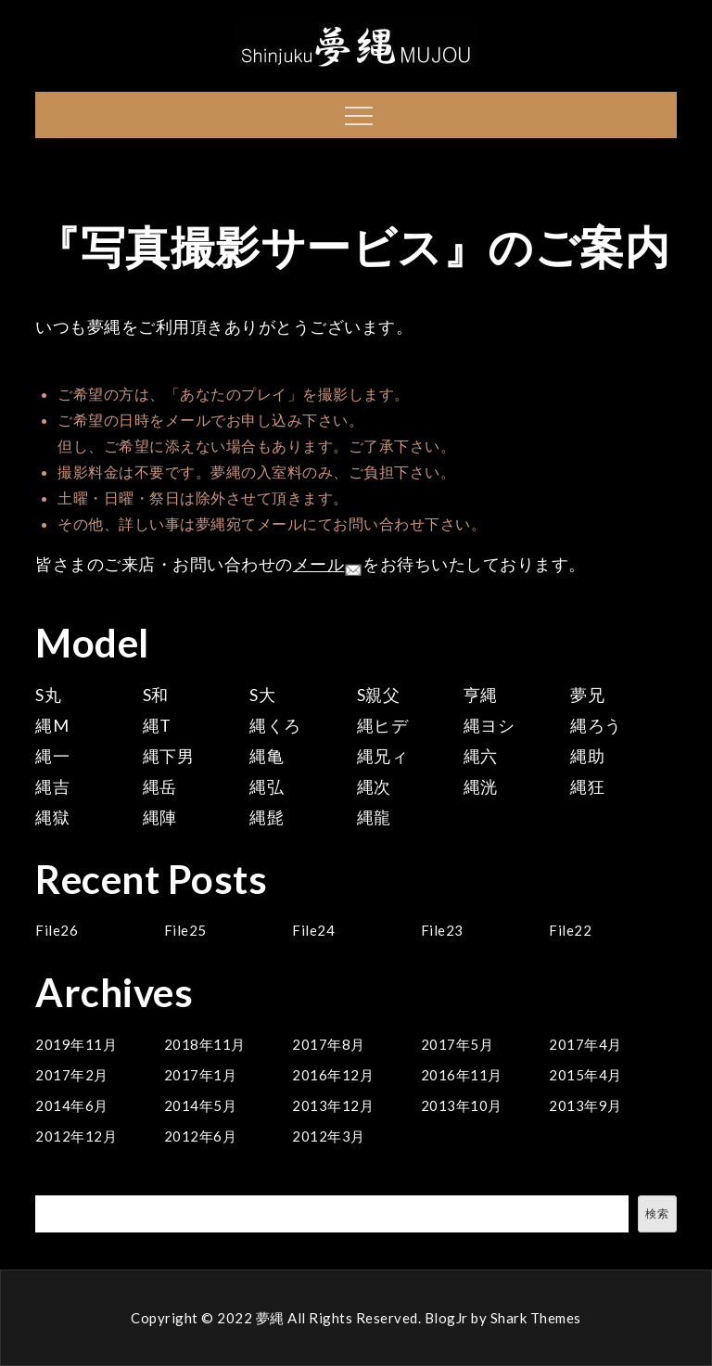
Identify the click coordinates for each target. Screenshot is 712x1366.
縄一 (52, 756)
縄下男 (169, 756)
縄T (157, 725)
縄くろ (275, 725)
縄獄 (52, 817)
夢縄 (270, 1317)
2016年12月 (333, 1074)
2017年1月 (200, 1074)
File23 (442, 930)
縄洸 (481, 786)
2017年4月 (585, 1044)
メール (328, 564)
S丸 (48, 694)
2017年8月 (328, 1044)
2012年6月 (200, 1136)
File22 (570, 930)
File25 (185, 930)
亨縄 (481, 694)
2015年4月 (585, 1074)
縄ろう (596, 725)
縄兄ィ (383, 756)
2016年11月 (461, 1074)
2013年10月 (461, 1105)
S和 (156, 694)
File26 (56, 930)
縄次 (374, 786)
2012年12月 (76, 1136)
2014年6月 (71, 1105)
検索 (52, 1184)
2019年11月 (76, 1044)
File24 (313, 930)
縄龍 (374, 817)
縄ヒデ (383, 725)
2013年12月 (333, 1105)
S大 (262, 694)
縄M (52, 725)
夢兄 (587, 694)
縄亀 (266, 756)
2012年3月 (328, 1136)
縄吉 (52, 786)
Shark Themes (535, 1317)
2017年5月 (457, 1044)
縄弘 (266, 786)
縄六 (481, 756)
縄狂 (587, 786)
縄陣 (160, 817)
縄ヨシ (489, 725)
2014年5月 (200, 1105)
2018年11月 (205, 1044)
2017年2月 (71, 1074)
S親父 (378, 694)
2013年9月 (585, 1105)
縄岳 (160, 786)
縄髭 (266, 817)
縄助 (587, 756)
